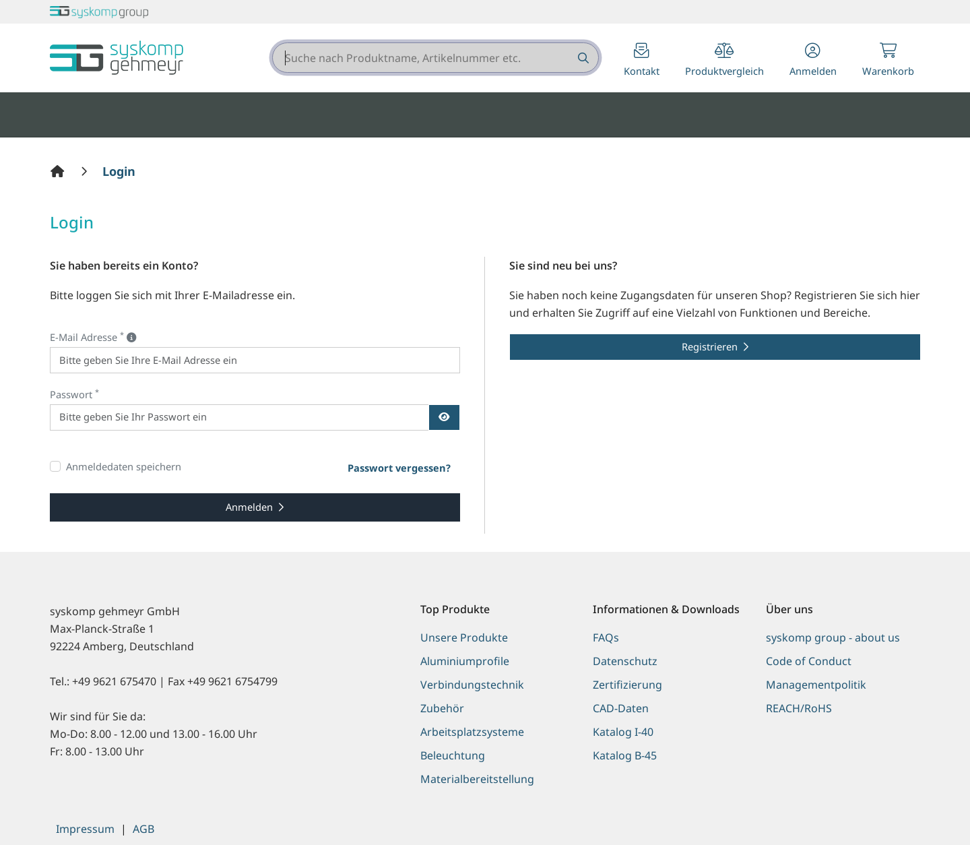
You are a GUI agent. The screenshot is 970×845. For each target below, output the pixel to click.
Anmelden (249, 506)
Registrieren (710, 346)
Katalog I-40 (623, 731)
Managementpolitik (816, 684)
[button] (813, 61)
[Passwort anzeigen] (444, 417)
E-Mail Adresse (93, 337)
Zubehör (442, 708)
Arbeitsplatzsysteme (472, 731)
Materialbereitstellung (477, 779)
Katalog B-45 (625, 755)
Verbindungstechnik (472, 684)
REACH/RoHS (799, 708)
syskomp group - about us (833, 637)
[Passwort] (239, 417)
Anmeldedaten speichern (123, 466)
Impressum (85, 828)
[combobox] (435, 57)
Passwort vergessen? (399, 467)
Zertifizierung (627, 684)
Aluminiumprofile (464, 661)
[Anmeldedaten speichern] (55, 466)
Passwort (74, 394)
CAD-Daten (621, 708)
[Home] (59, 171)
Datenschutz (625, 661)
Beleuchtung (452, 755)
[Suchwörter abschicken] (582, 57)
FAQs (606, 637)
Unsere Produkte (464, 637)
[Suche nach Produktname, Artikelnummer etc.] (582, 57)
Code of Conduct (808, 661)
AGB (143, 828)
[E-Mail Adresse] (255, 360)
